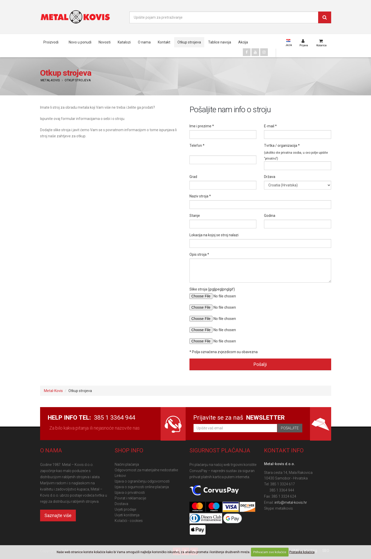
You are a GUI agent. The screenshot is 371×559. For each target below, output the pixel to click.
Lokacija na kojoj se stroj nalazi (213, 235)
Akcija (243, 42)
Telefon (195, 145)
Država (269, 177)
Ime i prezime (200, 126)
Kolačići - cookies (129, 521)
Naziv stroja (198, 196)
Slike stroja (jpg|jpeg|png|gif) (212, 289)
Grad (193, 177)
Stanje (194, 216)
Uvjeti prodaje (125, 509)
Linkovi (120, 476)
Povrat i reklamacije (130, 498)
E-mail (269, 126)
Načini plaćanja (127, 464)
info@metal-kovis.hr (290, 502)
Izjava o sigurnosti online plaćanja (142, 487)
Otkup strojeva (189, 42)
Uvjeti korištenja (127, 515)
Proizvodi (50, 42)
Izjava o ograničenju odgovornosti (142, 481)
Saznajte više (57, 515)
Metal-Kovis (50, 80)
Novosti (105, 42)
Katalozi (124, 42)
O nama (144, 42)
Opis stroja (198, 254)
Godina (269, 216)
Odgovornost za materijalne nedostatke (146, 470)
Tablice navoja (219, 42)
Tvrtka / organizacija (280, 145)
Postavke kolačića (302, 552)
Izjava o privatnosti (130, 492)
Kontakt (164, 42)
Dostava (121, 504)
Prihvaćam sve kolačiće (269, 552)
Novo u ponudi (80, 42)
